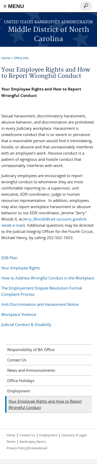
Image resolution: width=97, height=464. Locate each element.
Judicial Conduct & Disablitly (26, 324)
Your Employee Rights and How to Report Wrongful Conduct (45, 404)
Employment (18, 390)
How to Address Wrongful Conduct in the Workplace (47, 277)
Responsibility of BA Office (31, 349)
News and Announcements (31, 370)
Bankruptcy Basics (33, 441)
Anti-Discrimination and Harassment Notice (40, 304)
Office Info (21, 58)
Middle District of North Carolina (48, 34)
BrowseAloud (37, 448)
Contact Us (16, 359)
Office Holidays (20, 380)
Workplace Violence (18, 314)
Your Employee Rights (20, 267)
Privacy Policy (16, 448)
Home (5, 58)
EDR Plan (9, 257)
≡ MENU (13, 6)
